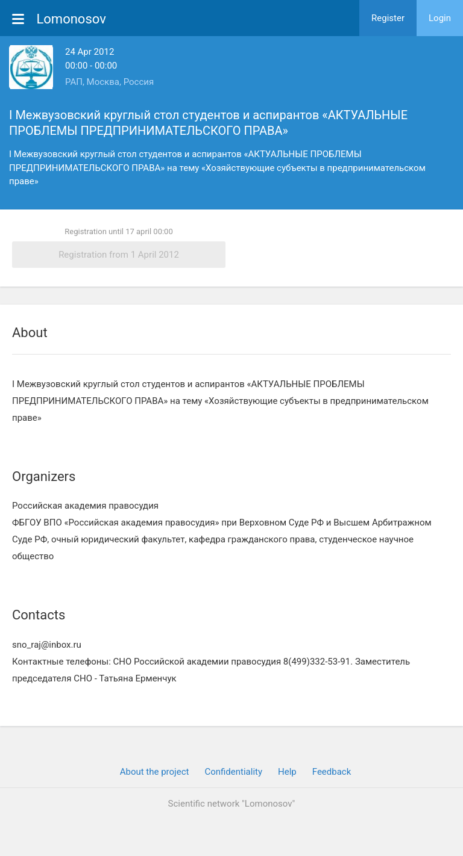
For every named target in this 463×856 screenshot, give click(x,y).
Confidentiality (233, 771)
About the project (154, 771)
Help (287, 771)
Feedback (331, 771)
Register (388, 18)
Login (440, 18)
